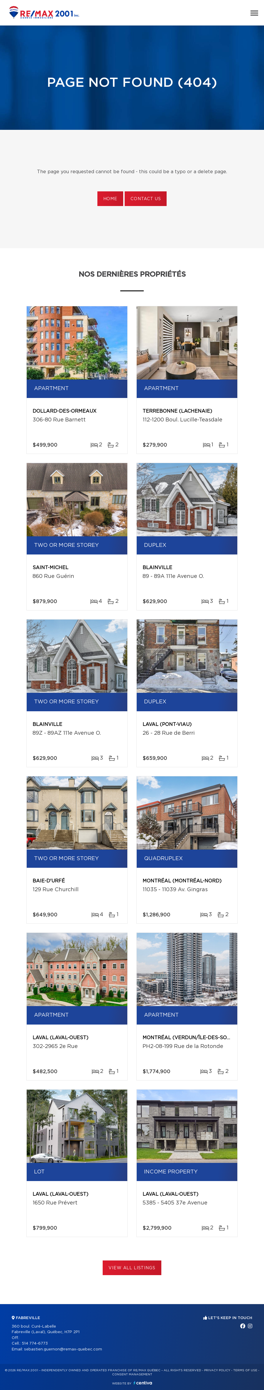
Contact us (146, 199)
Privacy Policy (217, 1370)
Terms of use (245, 1370)
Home (110, 199)
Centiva (142, 1383)
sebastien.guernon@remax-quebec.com (63, 1349)
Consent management (132, 1374)
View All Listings (132, 1268)
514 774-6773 (35, 1343)
